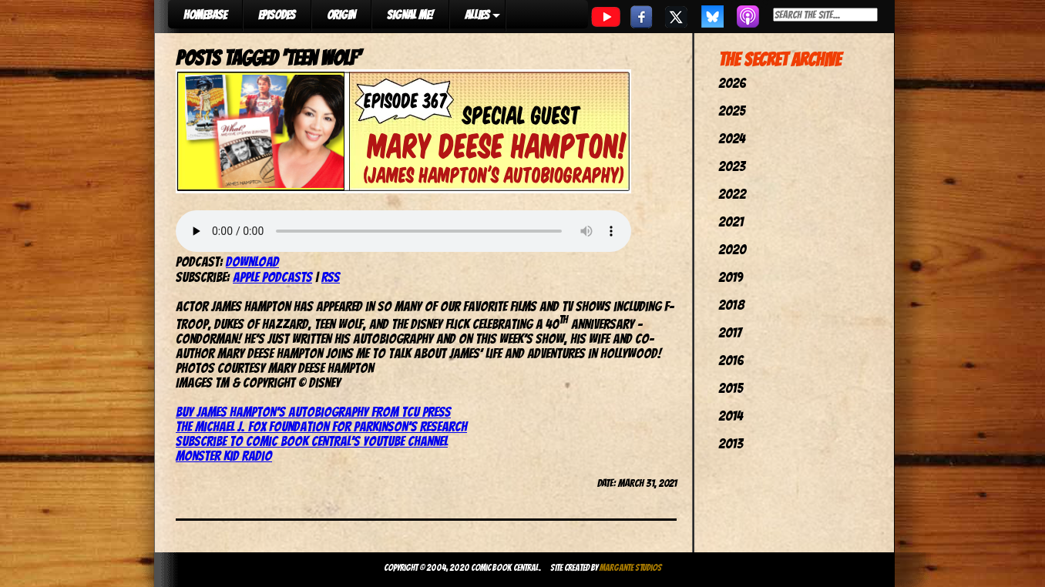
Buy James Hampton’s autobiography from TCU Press (313, 411)
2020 (732, 249)
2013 (730, 443)
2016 (731, 360)
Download (252, 261)
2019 (730, 277)
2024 (731, 138)
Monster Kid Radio (224, 455)
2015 (730, 388)
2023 (731, 166)
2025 (731, 110)
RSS (330, 277)
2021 (731, 221)
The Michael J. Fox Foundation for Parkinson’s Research (321, 426)
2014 (730, 415)
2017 (729, 332)
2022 (732, 193)
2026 (732, 82)
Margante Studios (631, 567)
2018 (731, 304)
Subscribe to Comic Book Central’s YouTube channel (312, 441)
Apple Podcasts (272, 277)
